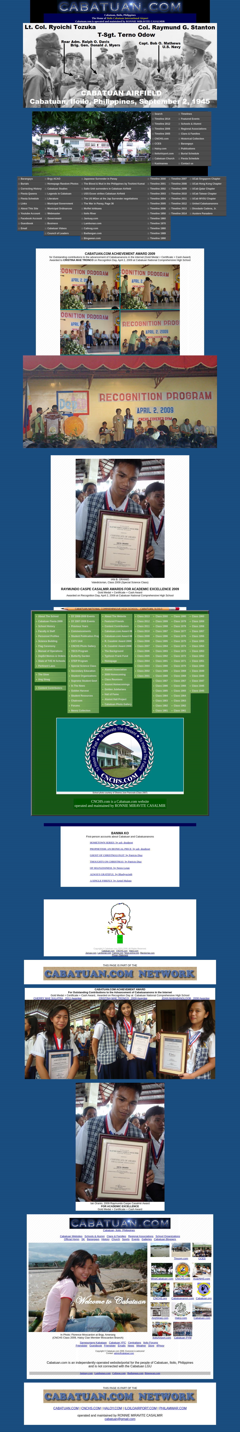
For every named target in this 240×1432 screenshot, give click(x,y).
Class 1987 (162, 680)
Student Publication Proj (85, 636)
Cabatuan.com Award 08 (119, 636)
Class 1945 (199, 690)
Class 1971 (180, 661)
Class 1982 (162, 705)
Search (159, 114)
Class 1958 (199, 626)
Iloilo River (90, 213)
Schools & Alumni (192, 123)
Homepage (111, 661)
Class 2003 (144, 666)
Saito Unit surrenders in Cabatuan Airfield (108, 188)
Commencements (81, 631)
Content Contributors (51, 688)
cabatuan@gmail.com (120, 1419)
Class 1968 (180, 676)
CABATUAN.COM (66, 1408)
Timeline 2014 (163, 118)
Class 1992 (162, 656)
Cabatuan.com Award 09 (119, 631)
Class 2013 (144, 616)
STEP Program (80, 661)
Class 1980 (180, 616)
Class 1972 (180, 656)
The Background (115, 651)
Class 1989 (162, 671)
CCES (159, 143)
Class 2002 (144, 671)
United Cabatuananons (205, 203)
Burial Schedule (190, 153)
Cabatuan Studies (58, 188)
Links (24, 203)
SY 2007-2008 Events (83, 621)
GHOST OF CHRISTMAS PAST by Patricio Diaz (116, 855)
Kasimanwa (162, 163)
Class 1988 (162, 676)
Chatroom (77, 700)
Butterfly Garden (81, 656)
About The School (49, 616)
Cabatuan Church (166, 158)
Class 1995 (162, 641)
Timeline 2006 (163, 128)
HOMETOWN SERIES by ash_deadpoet (111, 842)
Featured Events (191, 118)
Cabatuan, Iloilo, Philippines (119, 1230)
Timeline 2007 (179, 178)
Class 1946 (199, 685)
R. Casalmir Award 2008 (119, 646)
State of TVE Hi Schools (52, 661)
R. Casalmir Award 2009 (119, 641)
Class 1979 (180, 621)
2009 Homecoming (116, 674)
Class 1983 (162, 700)
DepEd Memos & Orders (52, 656)
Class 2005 (144, 656)
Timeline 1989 (158, 233)
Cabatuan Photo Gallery (119, 704)
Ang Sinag (44, 679)
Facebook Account (32, 218)
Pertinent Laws (47, 666)
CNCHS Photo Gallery (84, 646)
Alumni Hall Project (116, 699)
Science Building (48, 641)
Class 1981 (162, 710)
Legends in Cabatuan (60, 193)
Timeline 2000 (158, 178)
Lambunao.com (93, 223)
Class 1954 (199, 646)
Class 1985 (162, 690)
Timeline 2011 (179, 198)
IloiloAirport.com (165, 153)
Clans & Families (191, 133)
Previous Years (80, 626)
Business (53, 223)
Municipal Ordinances (60, 208)
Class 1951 (199, 661)
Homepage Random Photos (63, 183)
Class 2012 (144, 621)
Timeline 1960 (158, 218)
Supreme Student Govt (84, 680)
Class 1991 (162, 661)
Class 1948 (199, 676)
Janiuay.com (91, 218)
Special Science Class (84, 666)
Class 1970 (180, 666)
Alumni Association (116, 669)
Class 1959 (199, 621)
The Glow (44, 674)
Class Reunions (114, 679)
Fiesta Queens (29, 193)
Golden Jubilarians (116, 689)
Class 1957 (199, 631)
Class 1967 (180, 680)
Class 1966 (180, 685)
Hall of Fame (112, 694)
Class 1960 (199, 616)
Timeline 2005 (163, 133)
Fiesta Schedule (190, 158)
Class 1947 (199, 680)
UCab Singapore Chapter (207, 178)
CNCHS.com (162, 138)
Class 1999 (162, 621)
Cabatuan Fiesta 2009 (51, 621)
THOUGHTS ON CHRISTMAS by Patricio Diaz (116, 861)
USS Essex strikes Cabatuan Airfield (105, 193)
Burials (25, 183)
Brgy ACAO (54, 178)
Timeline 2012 (163, 123)
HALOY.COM (112, 1408)
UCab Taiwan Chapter (205, 193)
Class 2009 (144, 636)
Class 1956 (199, 636)
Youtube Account (31, 213)
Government (55, 218)
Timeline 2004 (158, 198)
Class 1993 (162, 651)
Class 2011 (144, 626)
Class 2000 (162, 616)
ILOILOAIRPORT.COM (141, 1408)
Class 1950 (199, 666)
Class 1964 (180, 695)
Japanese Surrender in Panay (101, 178)
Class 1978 (180, 626)
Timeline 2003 (158, 193)
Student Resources (82, 695)
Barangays (187, 143)
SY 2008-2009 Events (83, 616)
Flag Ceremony (47, 646)
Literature (53, 198)
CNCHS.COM (91, 1408)
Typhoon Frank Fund (117, 656)
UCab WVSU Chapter (204, 198)
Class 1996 (162, 636)
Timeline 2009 (179, 188)
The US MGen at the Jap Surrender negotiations (111, 198)
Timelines (187, 114)
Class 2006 (144, 651)
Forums (76, 705)
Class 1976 (180, 636)
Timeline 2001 (158, 183)
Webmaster (54, 213)
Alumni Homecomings (118, 684)
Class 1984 (162, 695)
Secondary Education (84, 671)
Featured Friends (115, 621)
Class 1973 (180, 651)
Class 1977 (180, 631)
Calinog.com (92, 228)
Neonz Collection (81, 710)
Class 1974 (180, 646)
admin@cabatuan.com (124, 1353)
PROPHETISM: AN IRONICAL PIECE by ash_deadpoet (120, 848)
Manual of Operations (51, 651)
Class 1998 (162, 626)
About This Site (30, 208)
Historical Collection (193, 138)
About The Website (116, 616)
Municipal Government (60, 203)
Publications (188, 148)
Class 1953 (199, 651)
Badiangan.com (93, 233)
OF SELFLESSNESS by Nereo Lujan (110, 867)
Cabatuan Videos (59, 228)
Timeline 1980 (158, 228)
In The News (78, 685)
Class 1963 (180, 700)
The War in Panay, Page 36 (99, 203)
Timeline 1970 (158, 223)
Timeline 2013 (179, 208)
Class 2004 (144, 661)
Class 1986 (162, 685)
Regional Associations (194, 128)
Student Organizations (84, 676)
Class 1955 (199, 641)
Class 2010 (144, 631)
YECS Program (80, 651)
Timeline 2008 (179, 183)
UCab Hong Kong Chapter (207, 183)
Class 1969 (180, 671)
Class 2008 (144, 641)
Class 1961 (180, 710)
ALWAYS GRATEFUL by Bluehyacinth (111, 874)
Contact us (187, 163)
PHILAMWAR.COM (173, 1408)
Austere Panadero (203, 213)
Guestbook (27, 223)
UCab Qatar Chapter (204, 188)
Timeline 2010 (179, 193)
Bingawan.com (93, 238)
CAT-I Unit (77, 641)
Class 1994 (162, 646)
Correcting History (32, 188)
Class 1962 (180, 705)
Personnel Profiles (49, 636)
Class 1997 (162, 631)
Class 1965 (180, 690)
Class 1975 (180, 641)
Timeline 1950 (158, 213)
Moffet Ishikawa (93, 208)
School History (47, 626)
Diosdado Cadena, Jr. (205, 208)
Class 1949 (199, 671)
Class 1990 (162, 666)
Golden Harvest (80, 690)
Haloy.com (161, 148)
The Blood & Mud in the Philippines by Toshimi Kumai (115, 183)
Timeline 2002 (158, 188)
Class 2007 (144, 646)
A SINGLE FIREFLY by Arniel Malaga (110, 880)
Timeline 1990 (158, 238)
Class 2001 (144, 676)
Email (25, 228)
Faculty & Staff (47, 631)
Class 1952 (199, 656)
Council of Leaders (58, 233)
